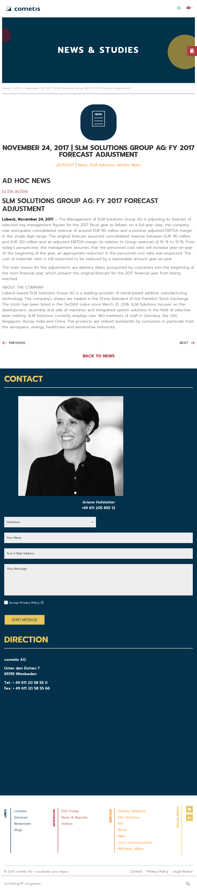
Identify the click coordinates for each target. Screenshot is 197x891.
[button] (178, 7)
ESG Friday (70, 811)
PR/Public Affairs (131, 848)
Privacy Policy (157, 871)
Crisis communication (135, 842)
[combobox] (90, 883)
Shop (18, 830)
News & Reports (74, 817)
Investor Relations (132, 811)
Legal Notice (182, 871)
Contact (136, 871)
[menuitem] (189, 7)
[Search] (189, 883)
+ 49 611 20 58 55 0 (30, 683)
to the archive (15, 191)
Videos (67, 823)
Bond (122, 830)
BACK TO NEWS (98, 356)
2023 (17, 88)
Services (21, 817)
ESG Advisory (129, 817)
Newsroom (22, 823)
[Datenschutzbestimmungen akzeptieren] (42, 602)
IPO (120, 823)
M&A (122, 836)
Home (6, 88)
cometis (20, 811)
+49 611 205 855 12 (98, 508)
